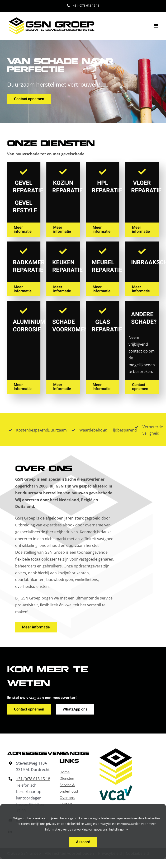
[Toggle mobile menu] (156, 25)
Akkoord (83, 842)
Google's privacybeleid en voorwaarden (112, 824)
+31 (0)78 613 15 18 (33, 778)
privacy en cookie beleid (63, 824)
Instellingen (118, 829)
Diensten (67, 778)
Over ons (67, 797)
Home (65, 772)
